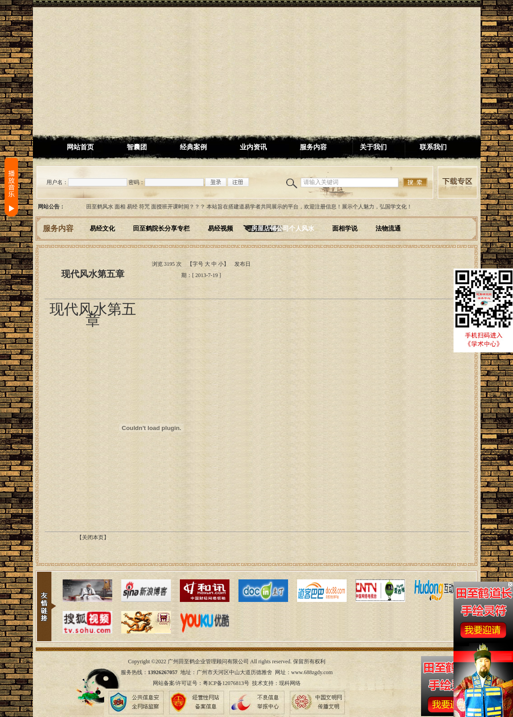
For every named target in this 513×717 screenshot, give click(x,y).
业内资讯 (253, 147)
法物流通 (388, 228)
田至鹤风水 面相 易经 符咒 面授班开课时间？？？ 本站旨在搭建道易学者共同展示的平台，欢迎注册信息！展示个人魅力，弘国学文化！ (251, 207)
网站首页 (80, 147)
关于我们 (373, 147)
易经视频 (220, 228)
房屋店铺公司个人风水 (282, 228)
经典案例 (193, 147)
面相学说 (344, 228)
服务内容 (313, 147)
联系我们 (433, 147)
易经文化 (102, 228)
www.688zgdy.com (312, 672)
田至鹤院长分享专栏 (161, 228)
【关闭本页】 (93, 537)
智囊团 (137, 147)
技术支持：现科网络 (276, 683)
